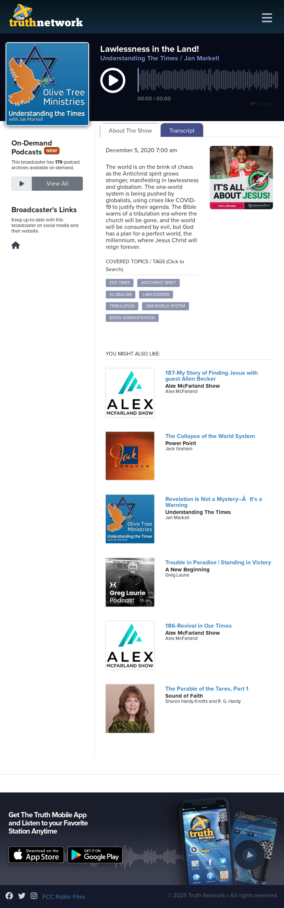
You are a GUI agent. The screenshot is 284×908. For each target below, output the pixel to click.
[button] (112, 88)
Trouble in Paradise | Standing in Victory (218, 562)
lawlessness (156, 294)
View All (57, 183)
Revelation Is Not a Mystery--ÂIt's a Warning (213, 502)
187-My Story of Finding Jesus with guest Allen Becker (211, 376)
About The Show (130, 130)
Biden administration (132, 318)
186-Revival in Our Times (198, 626)
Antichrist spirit (158, 282)
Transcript (182, 130)
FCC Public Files (64, 897)
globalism (120, 294)
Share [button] (260, 104)
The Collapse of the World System (210, 436)
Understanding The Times (139, 58)
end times (119, 282)
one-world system (165, 306)
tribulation (122, 306)
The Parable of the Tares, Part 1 (206, 688)
